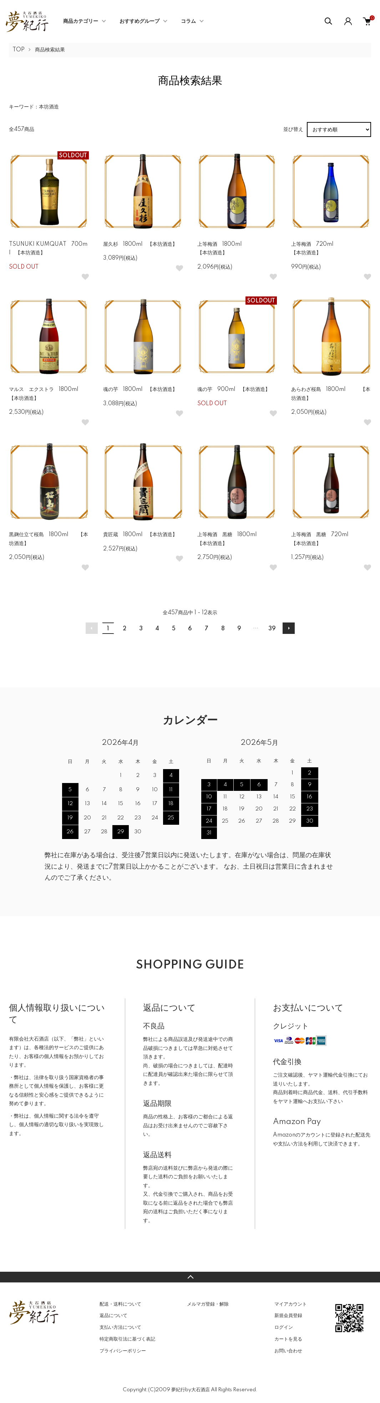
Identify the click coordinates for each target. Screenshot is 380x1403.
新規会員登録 (288, 1315)
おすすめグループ (139, 21)
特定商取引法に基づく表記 (127, 1339)
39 (272, 629)
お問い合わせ (288, 1350)
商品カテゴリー (80, 21)
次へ (289, 628)
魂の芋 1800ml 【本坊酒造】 (140, 389)
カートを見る (288, 1339)
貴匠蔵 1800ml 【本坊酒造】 (140, 535)
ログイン (283, 1327)
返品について (113, 1315)
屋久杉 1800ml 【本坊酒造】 (140, 244)
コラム (188, 21)
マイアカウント (290, 1304)
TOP (18, 50)
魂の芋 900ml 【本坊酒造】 (233, 389)
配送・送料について (120, 1304)
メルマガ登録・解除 (208, 1304)
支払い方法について (120, 1327)
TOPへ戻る (190, 1277)
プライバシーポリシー (123, 1350)
